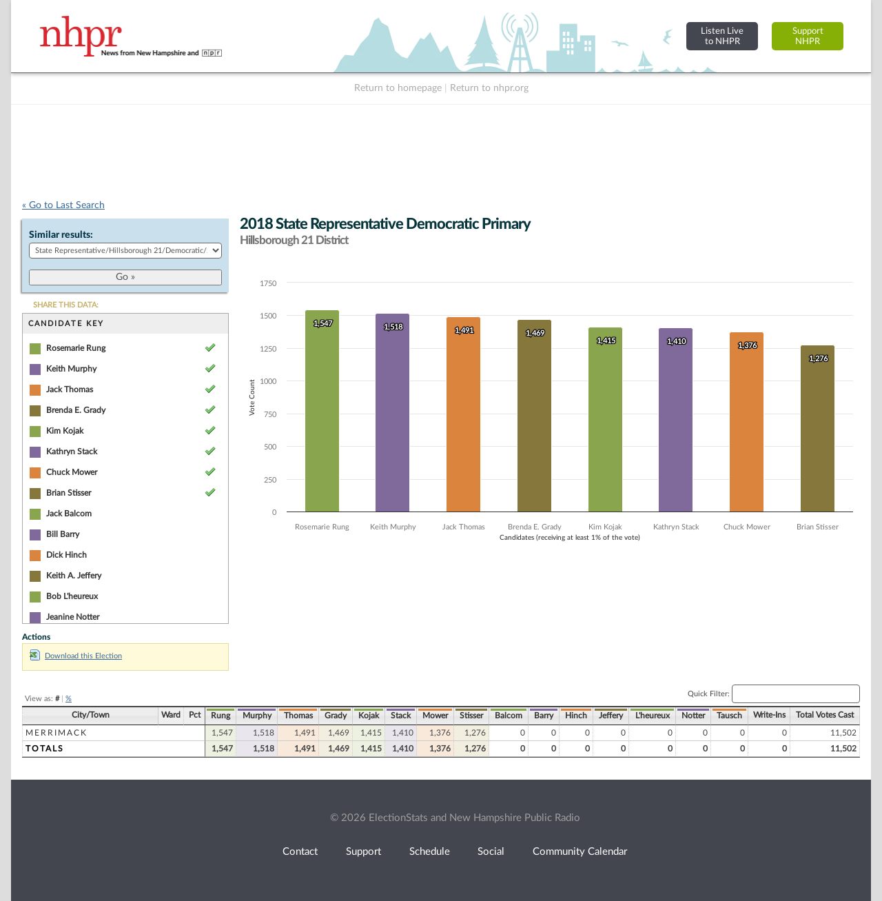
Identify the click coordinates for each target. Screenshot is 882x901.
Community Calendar (580, 852)
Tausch (729, 715)
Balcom (508, 715)
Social (491, 852)
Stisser (471, 715)
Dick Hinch (66, 555)
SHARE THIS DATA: (66, 305)
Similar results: (61, 235)
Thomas (298, 715)
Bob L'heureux (72, 596)
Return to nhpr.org (489, 88)
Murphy (257, 715)
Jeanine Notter (72, 617)
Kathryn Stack (71, 451)
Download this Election (76, 656)
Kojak (368, 715)
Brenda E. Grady (75, 410)
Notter (693, 715)
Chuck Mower (71, 472)
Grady (336, 715)
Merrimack (56, 733)
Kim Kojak (64, 431)
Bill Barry (62, 534)
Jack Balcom (69, 513)
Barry (543, 715)
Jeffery (611, 715)
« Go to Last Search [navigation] (63, 205)
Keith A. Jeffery (73, 575)
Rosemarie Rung (75, 348)
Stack (401, 715)
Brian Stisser (68, 493)
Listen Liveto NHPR (722, 36)
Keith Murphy (71, 369)
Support (363, 852)
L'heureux (652, 715)
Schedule (429, 852)
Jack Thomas (69, 389)
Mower (435, 715)
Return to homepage (398, 88)
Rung (220, 715)
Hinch (576, 715)
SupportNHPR (807, 36)
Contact (300, 852)
